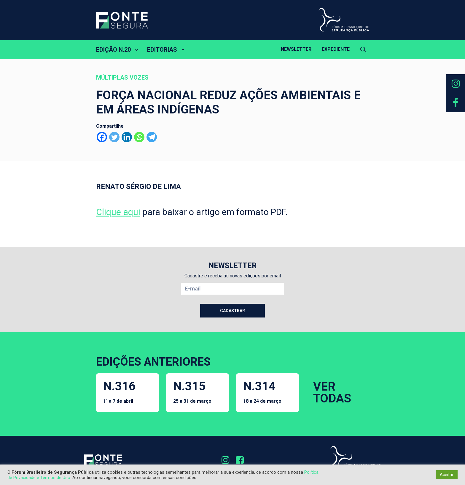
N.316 (119, 391)
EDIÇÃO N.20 (113, 49)
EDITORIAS (162, 49)
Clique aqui (118, 212)
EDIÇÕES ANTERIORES (153, 361)
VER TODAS (332, 392)
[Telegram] (151, 137)
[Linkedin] (127, 137)
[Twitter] (114, 137)
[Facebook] (102, 137)
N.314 (262, 391)
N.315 (192, 391)
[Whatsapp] (139, 137)
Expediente (336, 49)
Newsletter (296, 49)
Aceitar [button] (446, 474)
